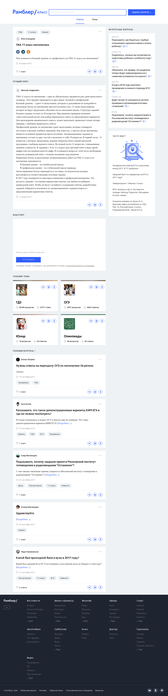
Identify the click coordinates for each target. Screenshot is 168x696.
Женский (86, 601)
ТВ (28, 667)
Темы (84, 638)
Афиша (113, 601)
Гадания (141, 642)
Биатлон (141, 617)
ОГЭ (67, 302)
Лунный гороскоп (145, 646)
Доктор (113, 629)
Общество (32, 617)
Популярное (33, 663)
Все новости (33, 601)
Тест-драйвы (33, 638)
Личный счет (61, 617)
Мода (84, 606)
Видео (30, 658)
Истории (59, 634)
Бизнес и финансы (64, 601)
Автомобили (33, 629)
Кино (111, 606)
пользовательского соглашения (80, 266)
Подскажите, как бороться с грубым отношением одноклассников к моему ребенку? (131, 43)
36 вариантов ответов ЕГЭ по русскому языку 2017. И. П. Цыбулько (131, 167)
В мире (30, 606)
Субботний (60, 629)
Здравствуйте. (25, 513)
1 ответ (21, 71)
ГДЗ (18, 302)
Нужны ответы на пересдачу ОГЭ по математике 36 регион (54, 365)
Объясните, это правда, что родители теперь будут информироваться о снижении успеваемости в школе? (131, 73)
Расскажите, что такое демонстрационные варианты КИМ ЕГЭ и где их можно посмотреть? (58, 412)
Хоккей (140, 610)
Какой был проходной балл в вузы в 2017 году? (47, 558)
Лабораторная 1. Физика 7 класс (128, 183)
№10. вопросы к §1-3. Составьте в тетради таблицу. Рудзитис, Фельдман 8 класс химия (131, 192)
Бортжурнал (33, 642)
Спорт (140, 601)
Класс (85, 629)
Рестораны (114, 617)
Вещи (57, 642)
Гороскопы (143, 629)
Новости (31, 634)
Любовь (86, 613)
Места (57, 646)
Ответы (85, 634)
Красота (86, 610)
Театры (112, 613)
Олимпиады (73, 336)
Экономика (60, 606)
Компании (59, 610)
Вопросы (113, 634)
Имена (140, 638)
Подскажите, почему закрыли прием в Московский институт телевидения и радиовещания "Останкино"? (131, 118)
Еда (83, 617)
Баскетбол (142, 613)
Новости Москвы (35, 610)
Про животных (34, 674)
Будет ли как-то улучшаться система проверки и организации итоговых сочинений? (130, 103)
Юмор (20, 336)
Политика (31, 613)
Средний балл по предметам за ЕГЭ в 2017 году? (130, 176)
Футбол (140, 606)
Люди (57, 638)
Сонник (140, 634)
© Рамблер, (8, 690)
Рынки (58, 613)
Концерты (114, 610)
